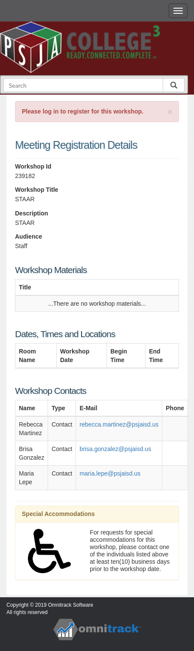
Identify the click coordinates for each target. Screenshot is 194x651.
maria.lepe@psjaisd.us (109, 473)
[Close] (170, 111)
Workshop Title (36, 189)
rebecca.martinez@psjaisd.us (118, 424)
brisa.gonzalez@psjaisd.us (115, 448)
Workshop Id (33, 166)
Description (31, 213)
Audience (28, 236)
